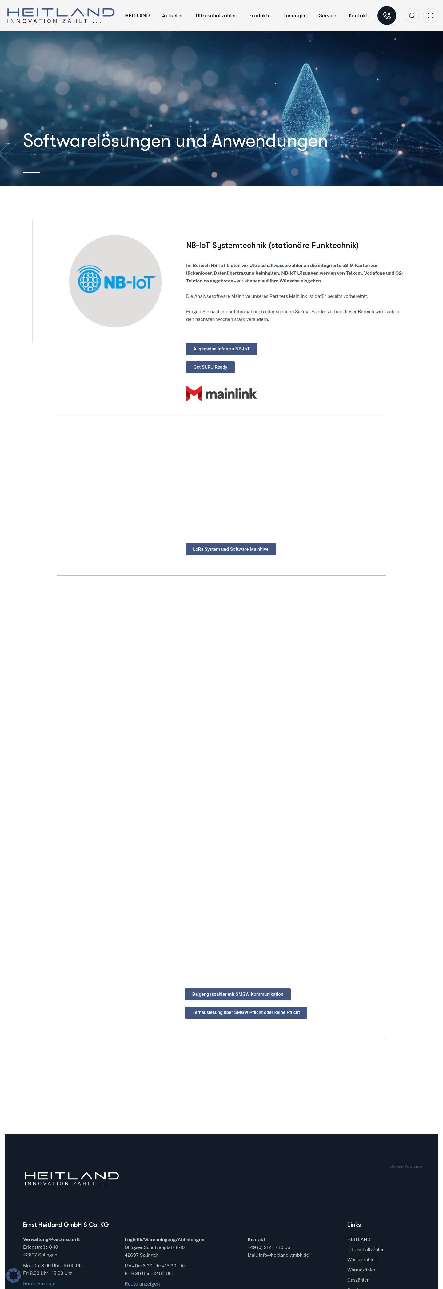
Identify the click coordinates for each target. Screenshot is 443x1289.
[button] (13, 1275)
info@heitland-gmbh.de (284, 1255)
